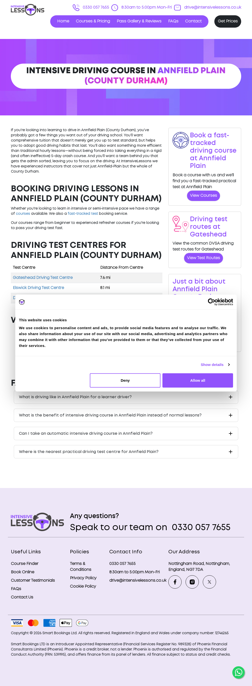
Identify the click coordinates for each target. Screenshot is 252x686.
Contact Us (22, 597)
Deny (125, 380)
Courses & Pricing (93, 21)
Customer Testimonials (33, 580)
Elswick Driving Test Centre (38, 288)
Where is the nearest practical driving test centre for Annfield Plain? (88, 452)
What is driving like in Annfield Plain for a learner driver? (75, 397)
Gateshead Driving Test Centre (43, 278)
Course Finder (24, 564)
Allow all (197, 380)
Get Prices (228, 21)
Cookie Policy (83, 586)
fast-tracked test (83, 213)
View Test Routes (203, 258)
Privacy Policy (83, 578)
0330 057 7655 (95, 7)
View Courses (203, 196)
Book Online (22, 572)
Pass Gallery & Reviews (139, 21)
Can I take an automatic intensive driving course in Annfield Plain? (86, 433)
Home (63, 21)
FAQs (173, 21)
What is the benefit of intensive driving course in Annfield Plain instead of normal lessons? (110, 415)
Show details (212, 364)
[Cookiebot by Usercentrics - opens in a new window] (211, 302)
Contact (193, 21)
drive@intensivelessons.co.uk (212, 7)
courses (23, 213)
